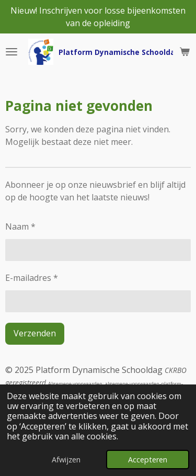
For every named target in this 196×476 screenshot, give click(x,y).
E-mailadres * (31, 278)
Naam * (20, 226)
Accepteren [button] (147, 459)
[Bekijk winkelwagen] (184, 51)
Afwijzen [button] (66, 459)
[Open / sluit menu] (11, 51)
